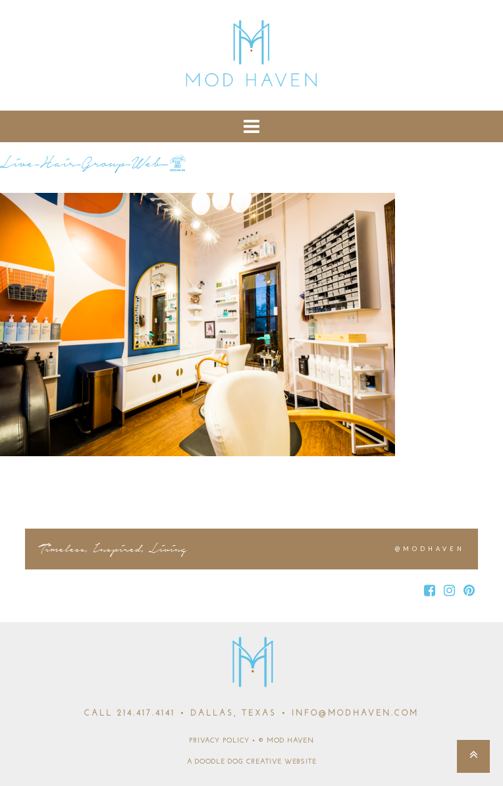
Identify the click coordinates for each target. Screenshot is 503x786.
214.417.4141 (146, 714)
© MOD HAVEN (286, 741)
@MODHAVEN (430, 548)
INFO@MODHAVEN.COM (355, 714)
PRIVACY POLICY (219, 741)
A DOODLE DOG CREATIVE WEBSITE (252, 762)
